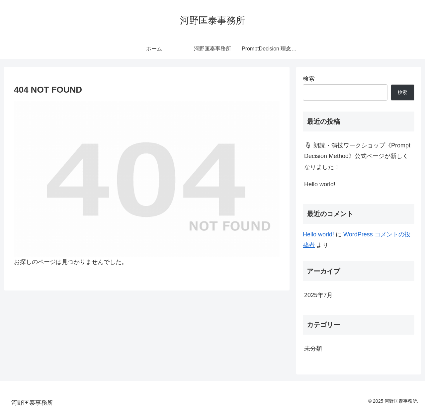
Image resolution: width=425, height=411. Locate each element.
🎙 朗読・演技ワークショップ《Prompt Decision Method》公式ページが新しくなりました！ (357, 156)
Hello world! (319, 184)
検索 (309, 78)
